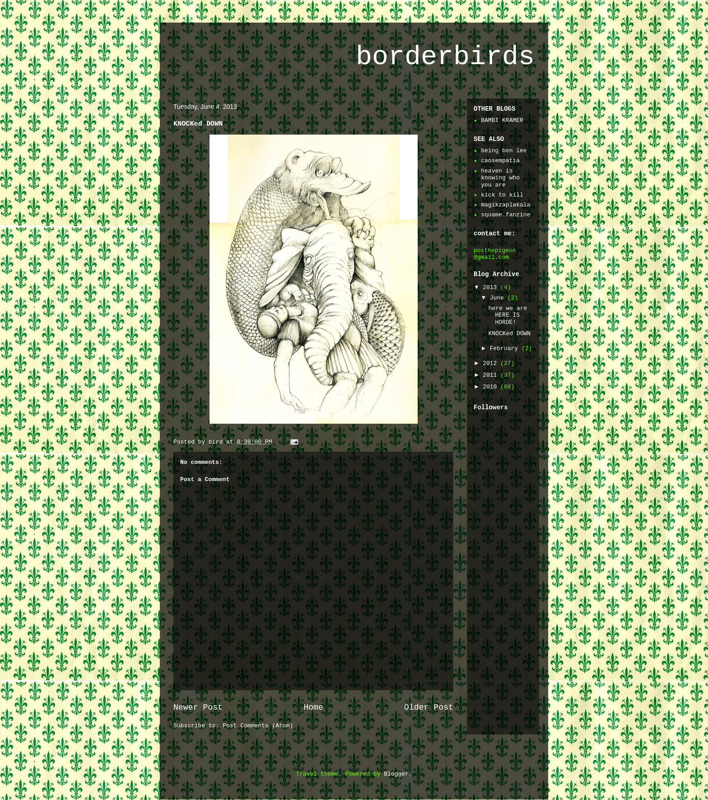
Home (313, 707)
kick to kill (502, 195)
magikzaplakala (505, 204)
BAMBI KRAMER (502, 120)
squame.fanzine (505, 214)
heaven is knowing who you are (500, 178)
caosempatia (500, 160)
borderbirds (445, 57)
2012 (491, 363)
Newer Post (198, 707)
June (499, 298)
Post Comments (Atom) (258, 725)
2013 (491, 287)
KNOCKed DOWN (509, 333)
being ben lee (503, 150)
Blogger (396, 774)
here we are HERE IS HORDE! (507, 315)
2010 (491, 387)
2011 (491, 375)
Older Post (428, 707)
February (506, 348)
